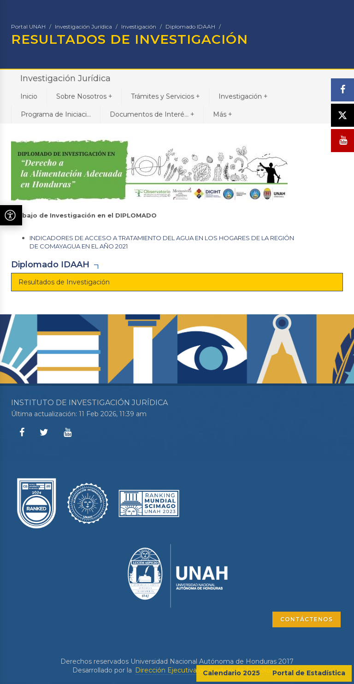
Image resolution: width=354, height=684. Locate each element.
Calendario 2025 (231, 673)
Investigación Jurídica (83, 26)
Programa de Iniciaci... (56, 114)
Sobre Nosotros (84, 96)
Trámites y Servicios (165, 96)
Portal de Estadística (308, 673)
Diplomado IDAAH (190, 26)
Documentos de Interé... (152, 114)
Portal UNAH (28, 26)
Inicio (28, 96)
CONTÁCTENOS (306, 619)
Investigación (138, 26)
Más (222, 114)
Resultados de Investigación (64, 282)
